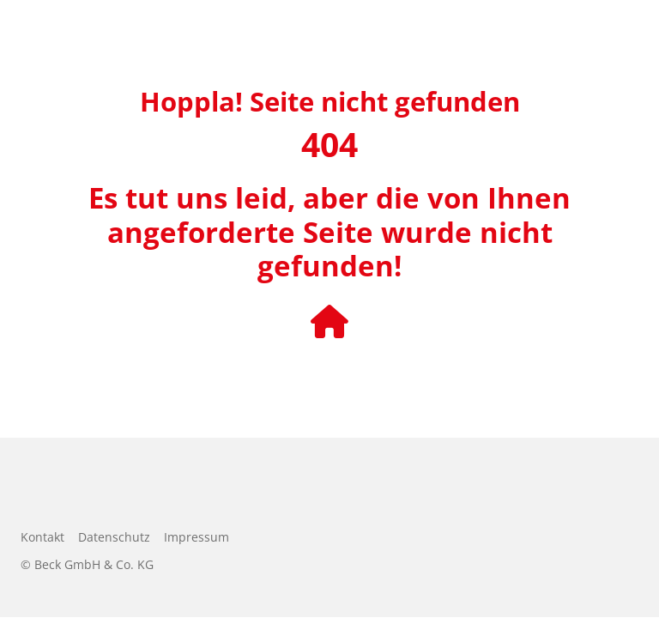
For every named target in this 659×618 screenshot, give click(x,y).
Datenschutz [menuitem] (114, 537)
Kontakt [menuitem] (42, 537)
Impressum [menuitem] (196, 537)
